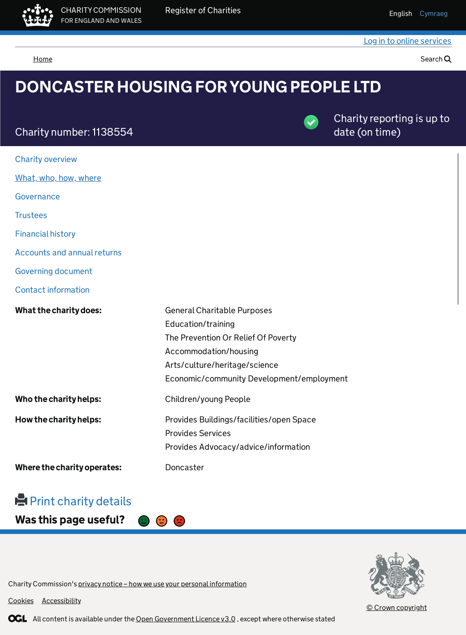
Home (42, 59)
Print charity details (73, 500)
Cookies (21, 600)
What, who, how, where (58, 178)
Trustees (31, 215)
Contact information (52, 289)
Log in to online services (407, 41)
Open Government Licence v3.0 (186, 619)
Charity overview (46, 159)
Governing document (53, 271)
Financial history (45, 234)
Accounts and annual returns (68, 252)
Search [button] (436, 59)
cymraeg (434, 13)
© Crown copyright (396, 607)
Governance (37, 196)
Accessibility (61, 600)
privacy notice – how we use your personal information (162, 583)
